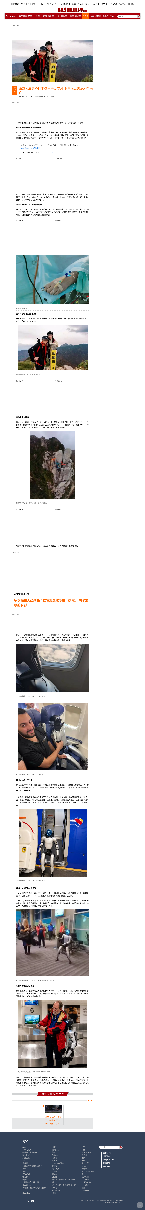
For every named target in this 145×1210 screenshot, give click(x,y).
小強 (83, 1161)
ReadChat (26, 1185)
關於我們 (107, 1166)
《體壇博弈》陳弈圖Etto (32, 1182)
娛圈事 (67, 4)
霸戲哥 (25, 1163)
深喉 (54, 1147)
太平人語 (55, 1169)
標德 (54, 1193)
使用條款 (107, 1156)
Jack (24, 1169)
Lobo (84, 1166)
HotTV (131, 4)
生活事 (114, 4)
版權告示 (107, 1153)
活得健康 (85, 1185)
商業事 (64, 16)
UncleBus (85, 1180)
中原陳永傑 (86, 1182)
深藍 (83, 1150)
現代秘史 (55, 1150)
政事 (30, 16)
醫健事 (78, 16)
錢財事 (51, 16)
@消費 (98, 16)
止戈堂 (84, 1158)
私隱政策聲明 (108, 1160)
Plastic (81, 4)
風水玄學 (85, 1163)
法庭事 (44, 16)
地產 (57, 16)
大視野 (85, 16)
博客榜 (105, 16)
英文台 (34, 4)
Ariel (24, 1147)
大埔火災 (14, 16)
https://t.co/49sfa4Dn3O (30, 148)
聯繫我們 (107, 1163)
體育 (87, 4)
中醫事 (71, 16)
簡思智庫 (85, 1177)
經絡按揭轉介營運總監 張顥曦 (64, 1185)
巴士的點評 (26, 1150)
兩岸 (92, 16)
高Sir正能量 (86, 1152)
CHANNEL (52, 4)
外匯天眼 (26, 1158)
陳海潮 (54, 1188)
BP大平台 (25, 4)
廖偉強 (54, 1174)
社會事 (37, 16)
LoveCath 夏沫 (58, 1163)
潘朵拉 (25, 1177)
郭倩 (54, 1152)
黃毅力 (54, 1161)
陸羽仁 (54, 1158)
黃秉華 (54, 1166)
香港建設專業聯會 (29, 1152)
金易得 (54, 1171)
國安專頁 (15, 4)
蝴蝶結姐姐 (56, 1190)
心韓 (74, 4)
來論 (83, 1188)
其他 (112, 16)
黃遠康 (84, 1169)
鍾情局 (84, 1155)
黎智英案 (23, 16)
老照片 (25, 1180)
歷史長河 (105, 4)
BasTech (123, 4)
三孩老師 (26, 1174)
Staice (54, 1177)
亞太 (60, 4)
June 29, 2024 (50, 152)
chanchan (26, 1193)
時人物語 (26, 1155)
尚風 (24, 1171)
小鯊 (24, 1161)
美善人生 (95, 4)
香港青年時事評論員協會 (32, 1166)
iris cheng (85, 1190)
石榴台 (42, 4)
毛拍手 (84, 1147)
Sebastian (56, 1155)
